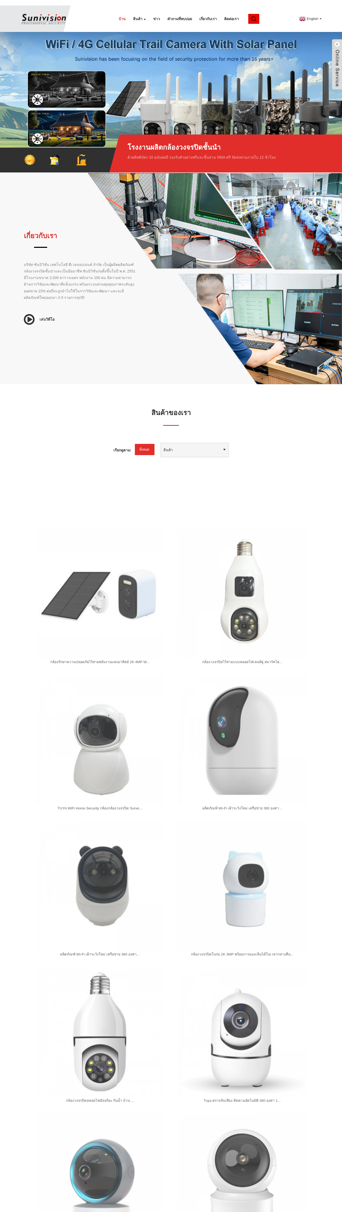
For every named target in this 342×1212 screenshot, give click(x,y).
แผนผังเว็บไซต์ (157, 1201)
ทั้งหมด (144, 444)
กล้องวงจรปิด (134, 1206)
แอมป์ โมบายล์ (184, 1201)
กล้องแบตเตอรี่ (109, 1206)
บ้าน (122, 13)
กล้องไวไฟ (155, 1206)
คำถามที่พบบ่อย (179, 13)
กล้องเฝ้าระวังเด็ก (229, 1206)
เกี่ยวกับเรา (208, 13)
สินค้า (139, 13)
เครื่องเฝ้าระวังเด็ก (198, 1206)
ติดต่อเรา (231, 13)
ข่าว (156, 13)
